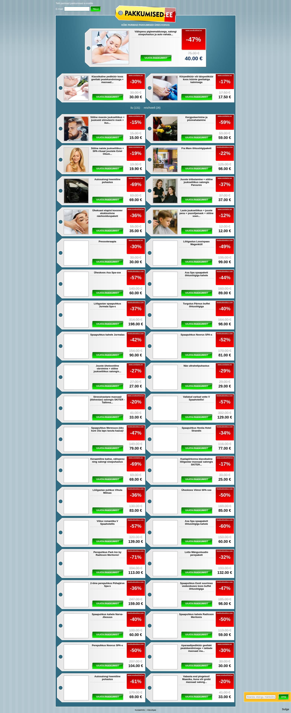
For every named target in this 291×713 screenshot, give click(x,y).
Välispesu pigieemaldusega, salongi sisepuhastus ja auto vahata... (156, 33)
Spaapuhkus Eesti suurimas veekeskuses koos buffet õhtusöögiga (196, 586)
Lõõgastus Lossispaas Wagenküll (196, 243)
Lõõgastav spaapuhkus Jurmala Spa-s (107, 305)
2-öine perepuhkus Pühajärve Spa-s (107, 584)
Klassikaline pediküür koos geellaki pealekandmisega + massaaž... (107, 79)
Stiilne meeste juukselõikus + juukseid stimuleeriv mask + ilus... (107, 120)
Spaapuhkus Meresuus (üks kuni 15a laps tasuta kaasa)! (107, 429)
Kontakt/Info (140, 710)
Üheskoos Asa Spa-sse (107, 272)
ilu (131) (135, 107)
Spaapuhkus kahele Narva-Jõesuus (107, 615)
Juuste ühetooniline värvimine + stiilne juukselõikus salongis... (107, 368)
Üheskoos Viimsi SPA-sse (196, 490)
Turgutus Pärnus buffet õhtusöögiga (196, 305)
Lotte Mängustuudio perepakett (196, 553)
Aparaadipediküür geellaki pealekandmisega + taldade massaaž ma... (196, 648)
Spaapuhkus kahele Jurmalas (107, 334)
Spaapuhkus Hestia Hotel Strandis (196, 429)
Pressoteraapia (107, 241)
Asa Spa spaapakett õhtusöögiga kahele (196, 274)
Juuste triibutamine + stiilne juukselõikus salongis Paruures (196, 182)
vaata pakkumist (155, 57)
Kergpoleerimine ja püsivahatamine (196, 118)
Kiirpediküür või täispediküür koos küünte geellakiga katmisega (196, 79)
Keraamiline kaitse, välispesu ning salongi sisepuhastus (107, 460)
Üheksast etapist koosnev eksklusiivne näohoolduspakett (107, 213)
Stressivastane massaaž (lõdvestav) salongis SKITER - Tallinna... (107, 399)
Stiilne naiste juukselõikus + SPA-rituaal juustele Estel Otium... (107, 151)
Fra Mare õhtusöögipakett (196, 148)
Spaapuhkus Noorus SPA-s (196, 334)
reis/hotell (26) (152, 107)
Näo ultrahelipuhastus (196, 365)
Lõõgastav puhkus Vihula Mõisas (107, 491)
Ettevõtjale (151, 710)
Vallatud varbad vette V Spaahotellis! (196, 398)
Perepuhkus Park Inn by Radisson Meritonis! (107, 553)
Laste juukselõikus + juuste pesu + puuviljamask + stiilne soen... (196, 213)
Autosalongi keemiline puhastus (107, 181)
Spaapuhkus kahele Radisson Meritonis (196, 615)
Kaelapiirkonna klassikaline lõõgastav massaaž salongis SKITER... (196, 462)
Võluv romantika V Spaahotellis (107, 522)
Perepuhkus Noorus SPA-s (107, 645)
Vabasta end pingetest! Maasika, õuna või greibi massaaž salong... (196, 679)
